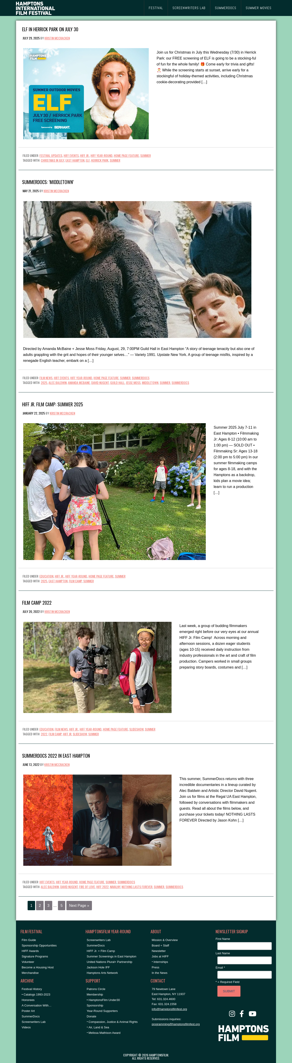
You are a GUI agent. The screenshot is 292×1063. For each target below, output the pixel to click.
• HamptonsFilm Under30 (103, 1000)
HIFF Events (71, 155)
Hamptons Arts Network (102, 973)
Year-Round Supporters (102, 1011)
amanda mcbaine (79, 382)
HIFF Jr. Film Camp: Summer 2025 (52, 404)
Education (46, 576)
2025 (44, 382)
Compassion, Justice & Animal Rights (113, 1022)
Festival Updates (50, 155)
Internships (161, 962)
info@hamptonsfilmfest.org (169, 1009)
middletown (150, 382)
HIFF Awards (30, 951)
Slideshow (136, 729)
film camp (75, 580)
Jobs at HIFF (160, 956)
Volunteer (28, 962)
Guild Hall (117, 382)
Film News (45, 377)
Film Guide (29, 940)
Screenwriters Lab (34, 1022)
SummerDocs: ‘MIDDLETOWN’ (48, 182)
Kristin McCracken (57, 38)
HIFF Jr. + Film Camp (101, 951)
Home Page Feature (126, 155)
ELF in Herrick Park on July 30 (50, 29)
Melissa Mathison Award (104, 1032)
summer (115, 160)
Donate (91, 1016)
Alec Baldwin (58, 382)
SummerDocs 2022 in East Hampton (56, 755)
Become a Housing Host (38, 967)
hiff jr (67, 733)
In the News (159, 973)
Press (155, 967)
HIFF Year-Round (101, 155)
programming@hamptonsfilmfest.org (176, 1024)
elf (88, 160)
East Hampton (74, 160)
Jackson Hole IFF (98, 967)
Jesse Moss (133, 382)
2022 (44, 733)
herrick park (99, 160)
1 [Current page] (31, 905)
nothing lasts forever (137, 886)
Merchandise (30, 973)
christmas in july (52, 160)
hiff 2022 (102, 886)
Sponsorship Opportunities (39, 945)
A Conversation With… (37, 1005)
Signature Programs (35, 956)
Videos (26, 1027)
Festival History (32, 989)
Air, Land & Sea (99, 1027)
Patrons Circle (96, 989)
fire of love (87, 886)
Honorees (28, 1000)
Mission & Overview (165, 940)
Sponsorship (95, 1005)
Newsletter (159, 951)
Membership (95, 994)
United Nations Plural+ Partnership (109, 962)
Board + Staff (160, 945)
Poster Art (28, 1011)
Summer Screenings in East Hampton (111, 956)
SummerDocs (140, 377)
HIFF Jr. (84, 155)
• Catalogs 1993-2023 (36, 994)
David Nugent (100, 382)
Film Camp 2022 (37, 602)
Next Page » (79, 905)
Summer (145, 155)
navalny (115, 886)
